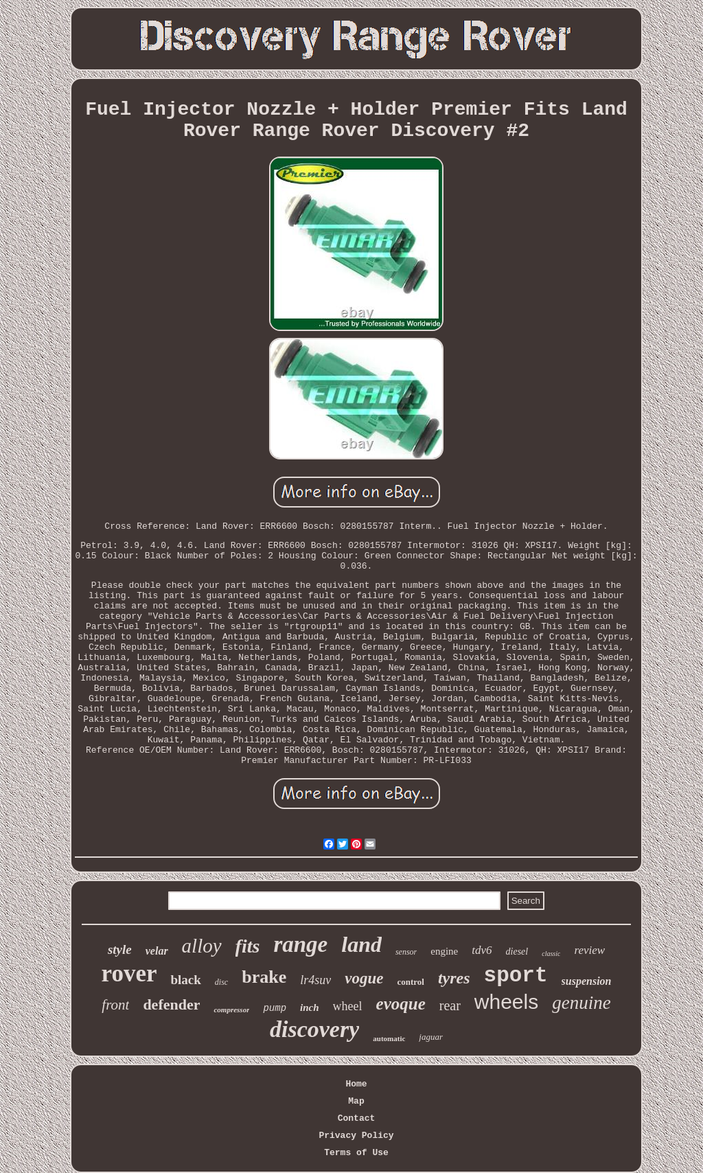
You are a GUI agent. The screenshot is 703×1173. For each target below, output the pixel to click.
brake (264, 977)
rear (450, 1005)
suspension (587, 981)
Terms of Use (356, 1153)
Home (356, 1084)
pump (274, 1008)
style (120, 949)
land (361, 944)
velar (157, 951)
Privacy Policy (356, 1135)
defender (171, 1004)
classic (551, 953)
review (589, 950)
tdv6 (482, 950)
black (185, 979)
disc (221, 982)
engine (444, 951)
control (410, 982)
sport (516, 976)
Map (356, 1101)
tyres (454, 978)
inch (309, 1007)
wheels (506, 1001)
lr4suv (315, 980)
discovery (314, 1029)
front (115, 1005)
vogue (364, 978)
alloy (202, 946)
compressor (231, 1009)
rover (129, 973)
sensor (406, 952)
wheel (347, 1006)
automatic (389, 1038)
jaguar (431, 1037)
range (300, 944)
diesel (517, 951)
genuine (581, 1002)
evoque (401, 1003)
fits (247, 946)
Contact (357, 1118)
